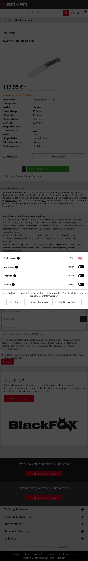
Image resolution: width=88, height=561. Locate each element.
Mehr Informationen (48, 296)
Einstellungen (15, 302)
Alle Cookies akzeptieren (67, 302)
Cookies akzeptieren (39, 302)
